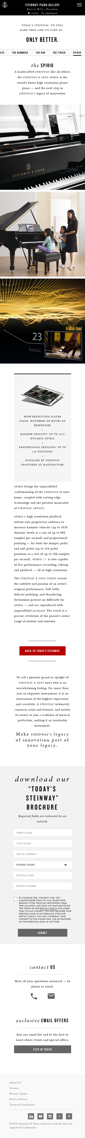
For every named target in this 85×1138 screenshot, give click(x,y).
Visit (33, 13)
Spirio (77, 52)
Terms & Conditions (22, 1104)
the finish (59, 52)
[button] (79, 5)
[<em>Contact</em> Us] (51, 999)
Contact (49, 13)
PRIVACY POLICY (48, 908)
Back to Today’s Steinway (42, 651)
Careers (14, 1088)
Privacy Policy (18, 1099)
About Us (15, 1082)
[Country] (42, 865)
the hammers (20, 52)
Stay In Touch (42, 1049)
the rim (40, 52)
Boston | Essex (18, 1093)
